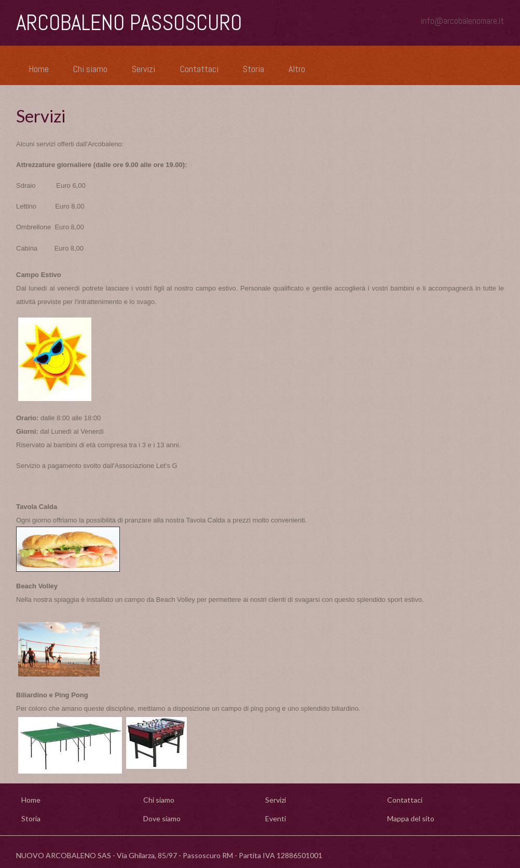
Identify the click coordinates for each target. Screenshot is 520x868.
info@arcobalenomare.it (462, 20)
